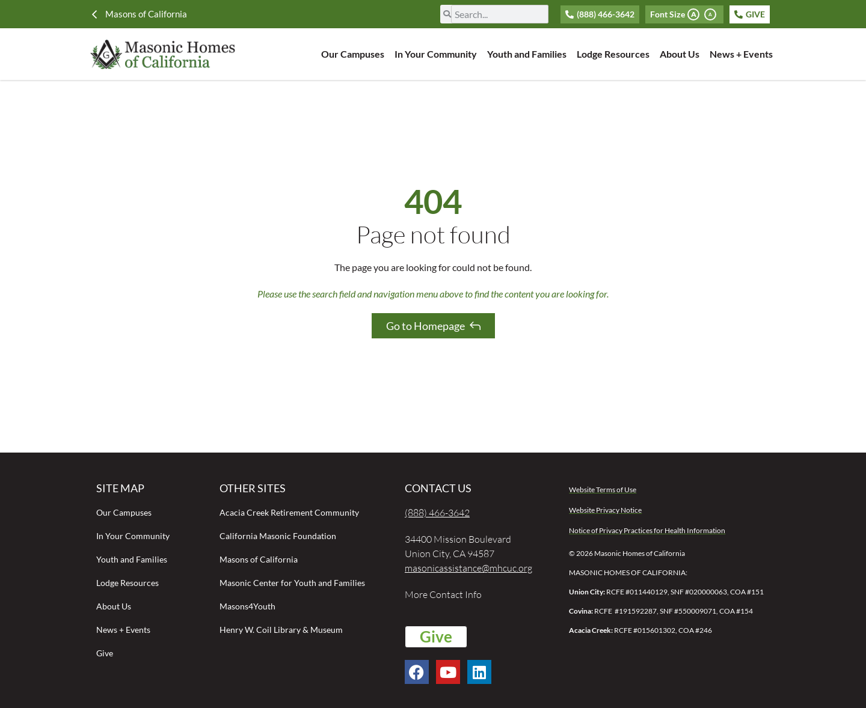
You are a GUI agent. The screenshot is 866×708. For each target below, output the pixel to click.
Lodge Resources (613, 54)
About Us (679, 54)
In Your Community (436, 54)
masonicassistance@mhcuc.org (468, 568)
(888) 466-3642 (437, 513)
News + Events (741, 54)
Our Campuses (352, 54)
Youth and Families (527, 54)
